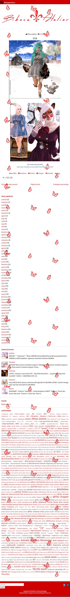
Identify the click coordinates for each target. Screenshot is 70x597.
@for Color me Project (42, 468)
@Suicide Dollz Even (16, 494)
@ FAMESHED (40, 440)
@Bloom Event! (59, 454)
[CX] (24, 431)
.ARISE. (9, 426)
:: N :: (10, 416)
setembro (4, 202)
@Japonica (9, 477)
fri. (68, 547)
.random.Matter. (50, 426)
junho (3, 221)
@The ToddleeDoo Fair (53, 514)
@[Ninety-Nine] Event (31, 452)
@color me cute (50, 456)
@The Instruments (38, 507)
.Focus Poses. (15, 426)
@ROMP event (32, 490)
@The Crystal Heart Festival (44, 500)
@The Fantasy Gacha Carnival (18, 504)
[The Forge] (37, 435)
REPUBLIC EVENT (54, 562)
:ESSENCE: (28, 419)
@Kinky (40, 477)
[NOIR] (42, 433)
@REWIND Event (36, 487)
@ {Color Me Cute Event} (28, 440)
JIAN (11, 552)
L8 (55, 552)
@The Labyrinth (50, 507)
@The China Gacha (14, 500)
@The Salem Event (21, 511)
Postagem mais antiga (61, 184)
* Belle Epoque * (61, 523)
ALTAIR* (30, 538)
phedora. (10, 562)
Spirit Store (63, 564)
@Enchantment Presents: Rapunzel (41, 463)
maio (3, 224)
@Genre (26, 475)
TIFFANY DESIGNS (15, 569)
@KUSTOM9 (56, 477)
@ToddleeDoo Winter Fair (53, 516)
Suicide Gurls (20, 567)
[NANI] (37, 433)
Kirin (30, 552)
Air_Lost (8, 538)
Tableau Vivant (31, 567)
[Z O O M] (57, 435)
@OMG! (56, 484)
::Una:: (3, 419)
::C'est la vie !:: (52, 416)
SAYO (10, 564)
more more (51, 557)
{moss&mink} (44, 438)
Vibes (9, 572)
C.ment (45, 543)
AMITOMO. (40, 538)
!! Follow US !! (54, 419)
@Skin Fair (5, 494)
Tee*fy (38, 567)
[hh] (44, 431)
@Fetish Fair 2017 (57, 466)
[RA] (60, 433)
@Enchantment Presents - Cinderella (38, 461)
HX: (57, 550)
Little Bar (12, 371)
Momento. (18, 557)
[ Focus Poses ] (12, 428)
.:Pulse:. (22, 424)
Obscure (38, 559)
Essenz (24, 547)
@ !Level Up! (18, 440)
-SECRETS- (39, 414)
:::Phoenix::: (34, 416)
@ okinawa (43, 447)
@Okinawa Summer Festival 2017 (19, 484)
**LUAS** (51, 525)
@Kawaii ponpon (18, 477)
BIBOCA (34, 591)
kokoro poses (43, 552)
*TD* (54, 531)
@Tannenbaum (37, 494)
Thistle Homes (5, 569)
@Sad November (51, 489)
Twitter (31, 173)
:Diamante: (21, 419)
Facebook (22, 173)
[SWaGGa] (27, 435)
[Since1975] (20, 435)
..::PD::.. (37, 424)
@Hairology (52, 475)
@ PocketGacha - (51, 447)
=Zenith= (37, 535)
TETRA (42, 567)
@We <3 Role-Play (62, 518)
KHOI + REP (21, 552)
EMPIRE (49, 545)
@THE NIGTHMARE (47, 509)
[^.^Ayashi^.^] (44, 428)
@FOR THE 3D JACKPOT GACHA (14, 473)
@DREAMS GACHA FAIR (62, 459)
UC (64, 569)
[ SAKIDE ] (30, 428)
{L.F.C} (23, 438)
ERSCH (18, 547)
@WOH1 (19, 523)
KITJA (37, 552)
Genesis (24, 550)
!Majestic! (63, 419)
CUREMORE (21, 545)
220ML (61, 535)
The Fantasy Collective (51, 567)
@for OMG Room (27, 470)
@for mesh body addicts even (13, 470)
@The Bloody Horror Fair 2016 (22, 497)
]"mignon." (66, 435)
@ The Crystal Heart (11, 449)
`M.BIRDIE (43, 533)
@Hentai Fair (60, 475)
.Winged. (3, 428)
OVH (51, 560)
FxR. (9, 550)
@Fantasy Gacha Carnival (43, 466)
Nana (15, 559)
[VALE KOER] (45, 435)
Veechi (4, 572)
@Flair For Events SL (12, 468)
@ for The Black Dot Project (36, 442)
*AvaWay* (12, 528)
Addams (66, 535)
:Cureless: (15, 419)
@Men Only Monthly (38, 482)
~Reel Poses (46, 535)
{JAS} (19, 438)
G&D (12, 550)
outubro (4, 199)
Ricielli (62, 562)
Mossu (59, 557)
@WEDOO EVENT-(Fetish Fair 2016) (33, 521)
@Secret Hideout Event (8, 492)
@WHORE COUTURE (62, 521)
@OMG (52, 484)
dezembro (4, 213)
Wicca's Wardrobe (63, 572)
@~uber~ (58, 452)
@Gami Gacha (8, 475)
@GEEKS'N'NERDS (18, 475)
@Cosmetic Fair (63, 456)
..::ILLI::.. (32, 424)
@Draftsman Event (43, 459)
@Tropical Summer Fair (29, 518)
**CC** (46, 525)
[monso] (28, 433)
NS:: (34, 560)
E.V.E (44, 545)
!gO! (59, 419)
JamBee (8, 552)
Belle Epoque (58, 540)
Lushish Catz (30, 554)
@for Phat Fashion (37, 470)
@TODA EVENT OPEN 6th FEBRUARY (33, 516)
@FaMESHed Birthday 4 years (25, 466)
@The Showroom (14, 514)
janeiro (3, 210)
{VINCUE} (4, 440)
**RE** (57, 525)
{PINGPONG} (53, 438)
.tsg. (60, 426)
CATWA (67, 543)
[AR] (56, 428)
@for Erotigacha (54, 468)
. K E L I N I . (21, 421)
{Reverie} (61, 438)
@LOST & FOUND (34, 480)
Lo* (6, 554)
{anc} (9, 438)
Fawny (43, 547)
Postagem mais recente (9, 184)
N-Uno (7, 559)
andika (53, 538)
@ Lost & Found (16, 447)
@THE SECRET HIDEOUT (53, 511)
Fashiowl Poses (35, 547)
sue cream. (10, 567)
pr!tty (33, 562)
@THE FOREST (33, 504)
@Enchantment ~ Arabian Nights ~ (12, 461)
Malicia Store (51, 554)
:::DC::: (27, 416)
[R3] (56, 433)
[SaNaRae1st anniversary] (8, 435)
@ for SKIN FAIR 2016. (21, 442)
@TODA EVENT (16, 516)
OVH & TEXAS (57, 560)
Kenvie (15, 552)
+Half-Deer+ (64, 533)
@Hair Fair (33, 475)
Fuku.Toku (4, 550)
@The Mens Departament (20, 509)
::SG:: (67, 416)
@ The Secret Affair (36, 449)
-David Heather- (19, 414)
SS (68, 564)
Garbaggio (19, 550)
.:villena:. (27, 424)
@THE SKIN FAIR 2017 (27, 514)
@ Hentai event (55, 445)
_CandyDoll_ (4, 414)
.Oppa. (36, 426)
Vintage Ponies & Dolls (18, 572)
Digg (57, 173)
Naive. (11, 560)
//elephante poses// (22, 533)
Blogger (45, 591)
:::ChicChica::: (22, 416)
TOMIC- (29, 569)
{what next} (11, 440)
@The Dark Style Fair (62, 500)
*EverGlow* (60, 528)
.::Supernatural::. (8, 424)
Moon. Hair (40, 557)
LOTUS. (16, 554)
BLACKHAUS (5, 543)
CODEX (3, 545)
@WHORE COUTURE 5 (9, 523)
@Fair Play (11, 466)
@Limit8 (18, 480)
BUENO (35, 543)
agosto (3, 216)
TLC (23, 569)
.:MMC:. (17, 424)
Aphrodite (59, 538)
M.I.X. (36, 554)
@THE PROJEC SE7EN (61, 509)
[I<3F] (47, 431)
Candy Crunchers (58, 543)
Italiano (67, 550)
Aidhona (3, 538)
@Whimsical (50, 521)
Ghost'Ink (30, 550)
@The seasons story (36, 511)
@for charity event (30, 468)
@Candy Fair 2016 (29, 456)
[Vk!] (51, 435)
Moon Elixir (25, 557)
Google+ (40, 173)
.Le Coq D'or (24, 426)
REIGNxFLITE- (45, 562)
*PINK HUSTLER (35, 531)
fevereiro (4, 232)
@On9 (62, 484)
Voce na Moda (30, 572)
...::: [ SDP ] (42, 424)
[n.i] (33, 433)
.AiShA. (67, 424)
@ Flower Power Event (52, 440)
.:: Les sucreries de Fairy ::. (49, 421)
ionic (62, 550)
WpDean (26, 593)
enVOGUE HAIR (7, 547)
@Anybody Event (27, 454)
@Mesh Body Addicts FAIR (53, 482)
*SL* (51, 531)
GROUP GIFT (47, 550)
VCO (67, 569)
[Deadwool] (33, 431)
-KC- (33, 414)
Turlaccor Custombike (55, 569)
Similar (34, 564)
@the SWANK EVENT (40, 514)
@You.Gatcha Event (41, 523)
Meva (62, 554)
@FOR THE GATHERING (42, 473)
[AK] (52, 428)
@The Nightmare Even (35, 509)
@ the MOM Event (24, 449)
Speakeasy (52, 564)
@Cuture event (33, 459)
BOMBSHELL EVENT (26, 543)
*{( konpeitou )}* (27, 525)
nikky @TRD (28, 559)
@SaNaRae (63, 489)
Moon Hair (33, 557)
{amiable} (4, 438)
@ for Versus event (34, 445)
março (3, 208)
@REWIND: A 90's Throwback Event (53, 487)
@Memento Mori (25, 482)
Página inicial (35, 184)
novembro (4, 240)
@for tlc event (53, 473)
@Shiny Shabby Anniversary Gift (38, 492)
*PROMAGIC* (45, 531)
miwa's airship (10, 557)
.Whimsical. (65, 426)
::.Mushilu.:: (43, 416)
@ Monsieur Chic (35, 447)
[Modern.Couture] (17, 433)
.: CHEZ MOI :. (29, 421)
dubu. (40, 545)
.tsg (57, 426)
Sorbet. (46, 564)
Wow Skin (5, 574)
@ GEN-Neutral (45, 445)
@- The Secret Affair (16, 452)
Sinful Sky (40, 564)
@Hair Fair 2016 (42, 475)
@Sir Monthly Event (63, 492)
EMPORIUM (57, 545)
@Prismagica (13, 487)
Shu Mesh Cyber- (27, 564)
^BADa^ (57, 533)
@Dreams (52, 459)
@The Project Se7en (7, 511)
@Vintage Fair (42, 518)
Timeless (12, 362)
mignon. (66, 554)
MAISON (45, 554)
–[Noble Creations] (61, 414)
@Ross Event (42, 490)
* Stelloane (10, 525)
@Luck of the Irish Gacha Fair (54, 480)
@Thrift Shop (64, 514)
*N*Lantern (18, 531)
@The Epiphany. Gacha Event (45, 502)
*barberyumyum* (22, 528)
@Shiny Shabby (21, 492)
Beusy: (67, 540)
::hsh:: (64, 416)
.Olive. (31, 426)
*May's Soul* (11, 531)
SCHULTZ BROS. (17, 564)
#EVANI (37, 533)
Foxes (60, 547)
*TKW (8, 533)
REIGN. (38, 562)
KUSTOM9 (51, 552)
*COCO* (35, 528)
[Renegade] (65, 433)
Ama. (34, 538)
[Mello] (6, 433)
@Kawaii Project (30, 477)
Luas (20, 554)
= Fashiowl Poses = (27, 535)
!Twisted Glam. (11, 421)
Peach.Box (65, 560)
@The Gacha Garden (58, 504)
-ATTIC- (11, 414)
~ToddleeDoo (55, 535)
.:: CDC (35, 421)
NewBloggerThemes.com (44, 593)
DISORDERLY (29, 545)
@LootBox (25, 480)
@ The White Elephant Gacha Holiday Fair (53, 449)
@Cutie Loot (23, 459)
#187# (31, 533)
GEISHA (11, 353)
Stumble (49, 173)
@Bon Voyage (17, 456)
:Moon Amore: (39, 418)
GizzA (39, 550)
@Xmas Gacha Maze (28, 523)
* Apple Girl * (52, 523)
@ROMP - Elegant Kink (19, 490)
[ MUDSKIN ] (22, 428)
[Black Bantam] (63, 428)
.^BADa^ (62, 424)
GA (15, 550)
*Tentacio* (60, 531)
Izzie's (3, 552)
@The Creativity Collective (27, 500)
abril (3, 205)
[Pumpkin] (51, 433)
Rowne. (6, 564)
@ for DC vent (64, 440)
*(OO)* (16, 525)
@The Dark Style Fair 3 (9, 502)
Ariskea (8, 540)
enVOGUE (65, 545)
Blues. (17, 543)
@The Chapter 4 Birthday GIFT (42, 497)
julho (3, 218)
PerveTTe (4, 562)
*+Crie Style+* (65, 525)
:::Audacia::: (15, 416)
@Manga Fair (5, 482)
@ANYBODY (17, 454)
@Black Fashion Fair (47, 454)
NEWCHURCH (21, 559)
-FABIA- (28, 414)
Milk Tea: (3, 557)
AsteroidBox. (15, 540)
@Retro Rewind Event (23, 487)
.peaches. (41, 426)
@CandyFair (40, 456)
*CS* (41, 528)
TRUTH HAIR (39, 569)
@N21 (6, 484)
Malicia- (58, 554)
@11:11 (64, 452)
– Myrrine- (51, 414)
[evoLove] (40, 431)
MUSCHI (64, 557)
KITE (34, 552)
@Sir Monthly (53, 492)
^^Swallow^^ (50, 533)
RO (2, 564)
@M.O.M (66, 480)
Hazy (54, 550)
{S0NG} (66, 438)
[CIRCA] (21, 431)
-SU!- (45, 414)
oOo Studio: (45, 560)
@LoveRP (43, 480)
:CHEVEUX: (9, 419)
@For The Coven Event (29, 473)
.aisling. (3, 426)
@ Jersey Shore (64, 445)
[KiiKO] (57, 431)
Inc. (60, 550)
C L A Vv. (40, 543)
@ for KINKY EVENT (7, 442)
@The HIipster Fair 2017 (23, 507)
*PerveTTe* (26, 531)
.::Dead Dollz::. (64, 421)
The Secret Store (63, 567)
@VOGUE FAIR (51, 518)
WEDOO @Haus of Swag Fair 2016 (46, 572)
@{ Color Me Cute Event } (45, 452)
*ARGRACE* (4, 528)
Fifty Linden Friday (52, 547)
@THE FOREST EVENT (44, 504)
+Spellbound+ (6, 535)
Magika (41, 554)
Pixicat (28, 562)
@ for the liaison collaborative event (17, 445)
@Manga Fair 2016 (14, 482)
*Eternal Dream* (50, 528)
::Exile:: (59, 416)
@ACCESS (10, 454)
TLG (26, 569)
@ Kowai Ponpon (6, 447)
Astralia (25, 540)
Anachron (48, 538)
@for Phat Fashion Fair (49, 470)
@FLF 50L (21, 468)
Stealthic (4, 567)
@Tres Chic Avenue (13, 518)
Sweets (11, 389)
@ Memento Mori (26, 447)
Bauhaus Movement (41, 540)
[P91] (46, 433)
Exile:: (28, 547)
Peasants (12, 380)
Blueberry (12, 543)
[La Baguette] (64, 431)
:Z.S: (48, 419)
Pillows (17, 562)
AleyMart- (14, 538)
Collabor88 (10, 545)
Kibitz (27, 552)
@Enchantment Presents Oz (19, 463)
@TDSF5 (44, 494)
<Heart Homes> (16, 535)
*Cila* (30, 528)
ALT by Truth (22, 538)
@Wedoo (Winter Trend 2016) (11, 521)
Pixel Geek (23, 562)
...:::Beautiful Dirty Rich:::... (52, 424)
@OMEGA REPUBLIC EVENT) (40, 484)
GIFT (35, 550)
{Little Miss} (36, 438)
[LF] (2, 433)
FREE (64, 547)
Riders (67, 562)
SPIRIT (58, 564)
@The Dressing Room (25, 502)
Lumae (24, 554)
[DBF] (27, 431)
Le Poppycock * (61, 552)
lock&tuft (11, 554)
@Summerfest (28, 494)
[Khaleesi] (52, 431)
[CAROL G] (14, 431)
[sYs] (31, 435)
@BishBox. (36, 454)
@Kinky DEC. (46, 477)
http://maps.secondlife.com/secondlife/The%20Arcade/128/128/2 (35, 167)
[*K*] (36, 428)
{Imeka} (14, 438)
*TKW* (13, 533)
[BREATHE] (6, 431)
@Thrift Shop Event (6, 516)
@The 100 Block (52, 494)
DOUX (36, 545)
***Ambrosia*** (38, 525)
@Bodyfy (9, 456)
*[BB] (20, 525)
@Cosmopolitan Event (10, 459)
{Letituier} (28, 438)
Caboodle (50, 543)
